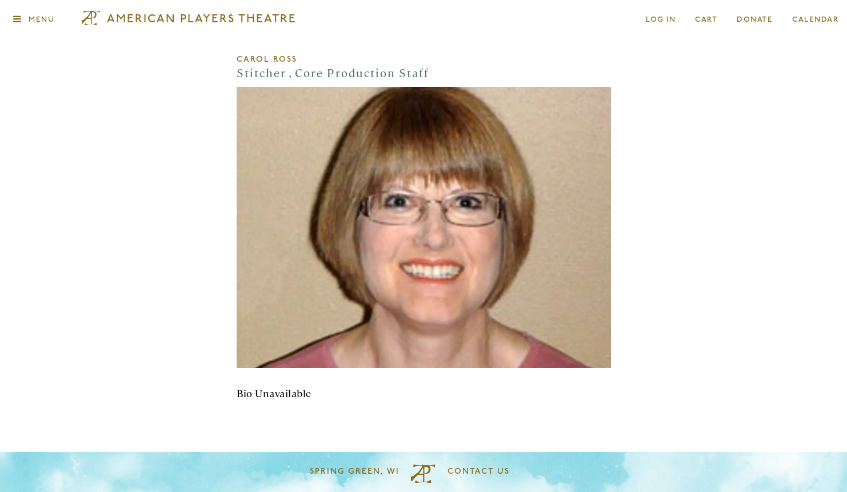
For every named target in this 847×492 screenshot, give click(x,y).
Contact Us (479, 471)
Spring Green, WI (354, 471)
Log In (661, 19)
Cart (706, 19)
